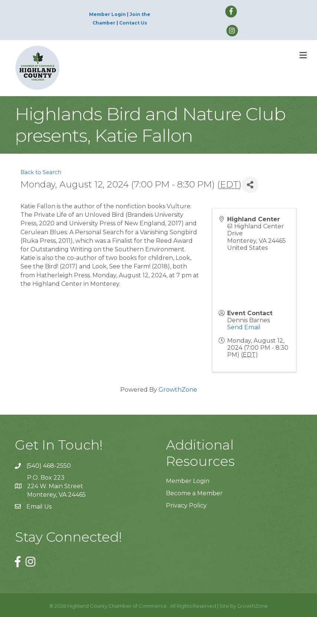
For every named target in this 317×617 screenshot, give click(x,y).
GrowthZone (177, 389)
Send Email (244, 327)
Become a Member (194, 493)
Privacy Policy (186, 505)
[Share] (250, 184)
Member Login (107, 14)
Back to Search (40, 172)
